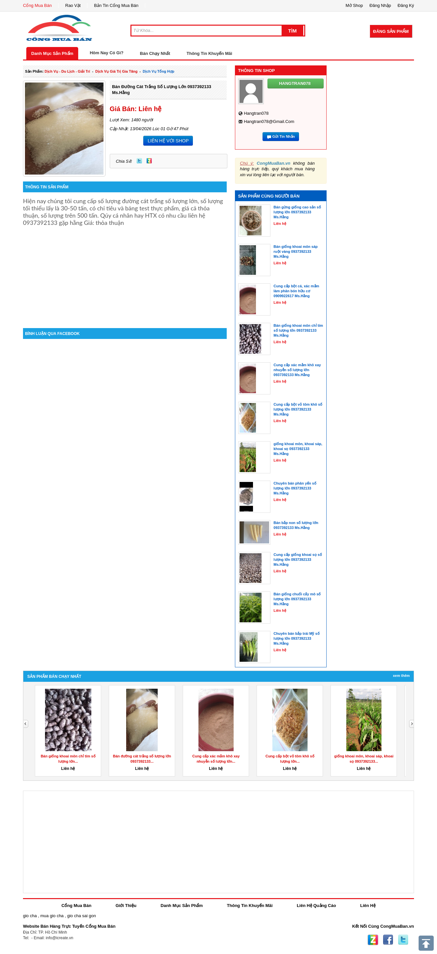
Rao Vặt (73, 5)
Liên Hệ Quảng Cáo (316, 905)
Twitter (139, 160)
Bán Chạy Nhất (155, 53)
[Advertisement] (125, 272)
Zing (149, 160)
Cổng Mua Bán (37, 5)
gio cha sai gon (81, 915)
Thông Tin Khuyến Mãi (209, 53)
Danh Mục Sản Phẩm (52, 53)
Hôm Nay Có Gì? (107, 52)
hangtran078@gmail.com (269, 121)
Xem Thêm (401, 676)
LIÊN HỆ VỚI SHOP (168, 140)
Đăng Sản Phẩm (391, 31)
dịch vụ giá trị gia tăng (116, 71)
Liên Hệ (368, 905)
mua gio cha (52, 915)
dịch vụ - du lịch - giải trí (67, 71)
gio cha (30, 915)
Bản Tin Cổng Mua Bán (116, 5)
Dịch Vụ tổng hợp (158, 71)
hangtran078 (256, 113)
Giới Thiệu (126, 905)
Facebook (388, 940)
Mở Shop (354, 5)
